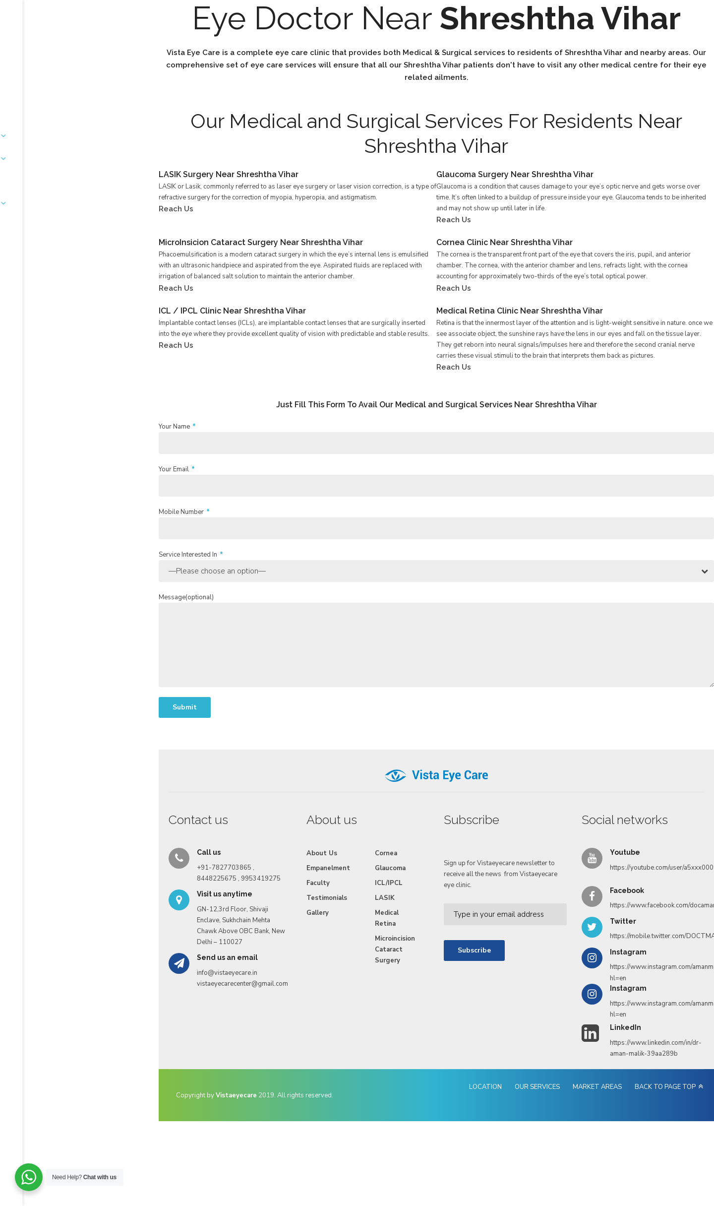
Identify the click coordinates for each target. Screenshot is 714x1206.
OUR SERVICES (477, 1146)
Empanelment (265, 46)
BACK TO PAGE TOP (605, 1146)
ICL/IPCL (304, 942)
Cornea (302, 912)
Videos (443, 46)
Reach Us (484, 46)
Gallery (405, 46)
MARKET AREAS (537, 1146)
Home (133, 46)
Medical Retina (302, 978)
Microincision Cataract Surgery (318, 1004)
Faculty (312, 46)
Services (215, 46)
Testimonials (359, 46)
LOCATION (426, 1146)
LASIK (300, 957)
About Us (172, 46)
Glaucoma (306, 927)
